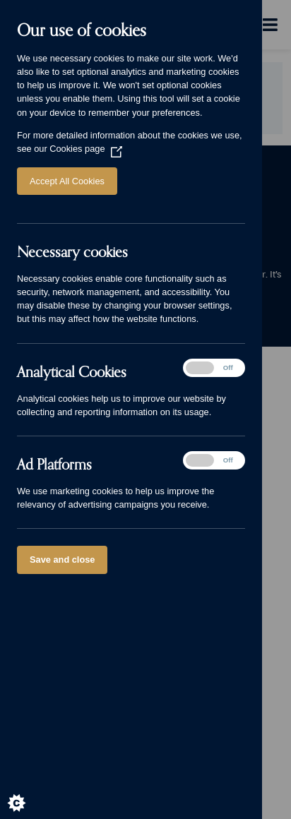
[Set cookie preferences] (28, 791)
